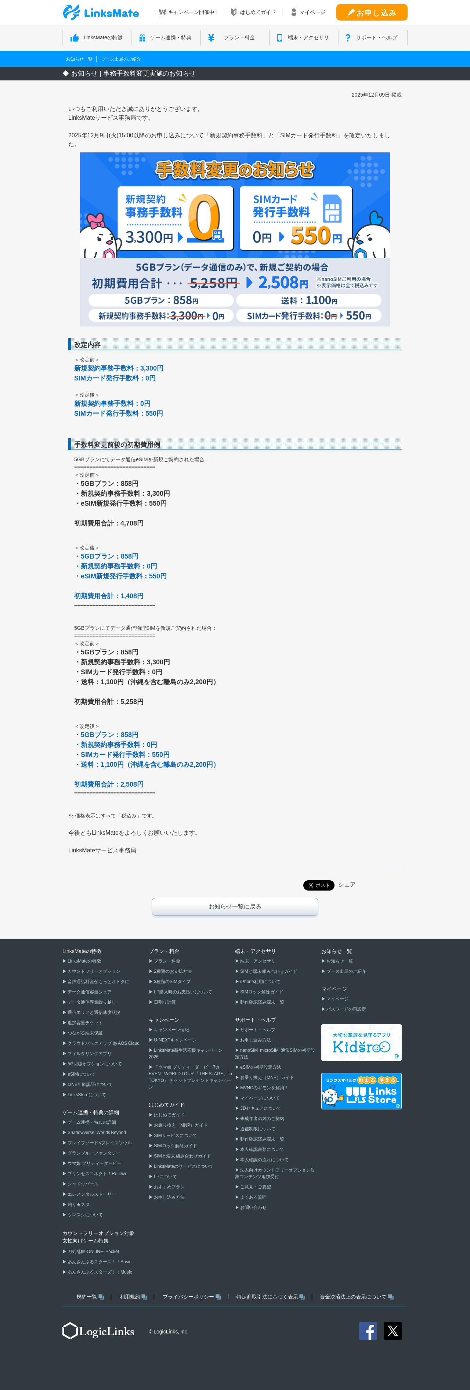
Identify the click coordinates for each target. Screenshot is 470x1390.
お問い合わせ (253, 1207)
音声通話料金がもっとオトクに (98, 981)
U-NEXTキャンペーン (175, 1040)
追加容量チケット (85, 1022)
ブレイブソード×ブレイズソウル (99, 1142)
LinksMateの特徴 (84, 961)
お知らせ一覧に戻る (235, 906)
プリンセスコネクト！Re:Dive (97, 1173)
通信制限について (257, 1128)
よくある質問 (253, 1197)
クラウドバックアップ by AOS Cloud (103, 1043)
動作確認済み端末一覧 (261, 1002)
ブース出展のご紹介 (121, 59)
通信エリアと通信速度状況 (93, 1012)
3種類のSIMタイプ (172, 981)
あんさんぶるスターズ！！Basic (99, 1261)
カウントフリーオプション (93, 971)
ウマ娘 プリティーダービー (94, 1163)
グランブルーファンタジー (93, 1153)
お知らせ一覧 (79, 59)
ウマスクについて (85, 1214)
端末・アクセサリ (257, 961)
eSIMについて (81, 1074)
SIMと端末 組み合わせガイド (182, 1156)
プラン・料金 (166, 961)
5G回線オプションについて (94, 1063)
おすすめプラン (169, 1186)
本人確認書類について (261, 1149)
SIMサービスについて (175, 1135)
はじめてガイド (169, 1115)
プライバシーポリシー (192, 1297)
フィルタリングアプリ (89, 1053)
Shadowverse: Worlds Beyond (96, 1132)
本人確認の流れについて (264, 1159)
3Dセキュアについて (260, 1108)
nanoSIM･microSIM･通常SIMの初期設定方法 (275, 1053)
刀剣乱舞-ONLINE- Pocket (93, 1251)
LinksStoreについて (86, 1094)
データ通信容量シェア (89, 991)
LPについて (165, 1176)
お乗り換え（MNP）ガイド (180, 1125)
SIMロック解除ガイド (175, 1145)
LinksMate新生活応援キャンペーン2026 (186, 1053)
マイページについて (259, 1098)
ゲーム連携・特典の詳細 (91, 1122)
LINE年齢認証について (90, 1084)
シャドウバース (82, 1184)
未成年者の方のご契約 (261, 1118)
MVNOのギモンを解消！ (264, 1087)
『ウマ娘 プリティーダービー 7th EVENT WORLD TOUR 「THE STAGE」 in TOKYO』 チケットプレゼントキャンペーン (190, 1077)
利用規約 (133, 1297)
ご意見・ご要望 (255, 1186)
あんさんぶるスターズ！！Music (99, 1272)
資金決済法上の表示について (357, 1297)
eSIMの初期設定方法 (260, 1067)
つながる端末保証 (85, 1033)
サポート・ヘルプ (257, 1029)
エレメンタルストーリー (91, 1194)
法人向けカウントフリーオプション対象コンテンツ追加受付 (275, 1173)
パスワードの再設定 (346, 1009)
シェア (347, 884)
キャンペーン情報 (171, 1029)
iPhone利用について (260, 981)
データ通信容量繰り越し (91, 1002)
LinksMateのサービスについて (183, 1166)
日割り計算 (164, 1002)
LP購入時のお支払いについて (182, 991)
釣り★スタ (78, 1204)
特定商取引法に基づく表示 (270, 1297)
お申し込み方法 (169, 1197)
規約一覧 (90, 1297)
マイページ (337, 998)
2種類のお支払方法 (172, 971)
